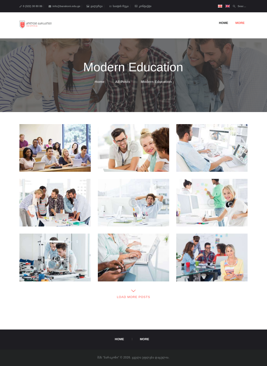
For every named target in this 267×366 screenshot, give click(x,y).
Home (99, 82)
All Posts (122, 82)
